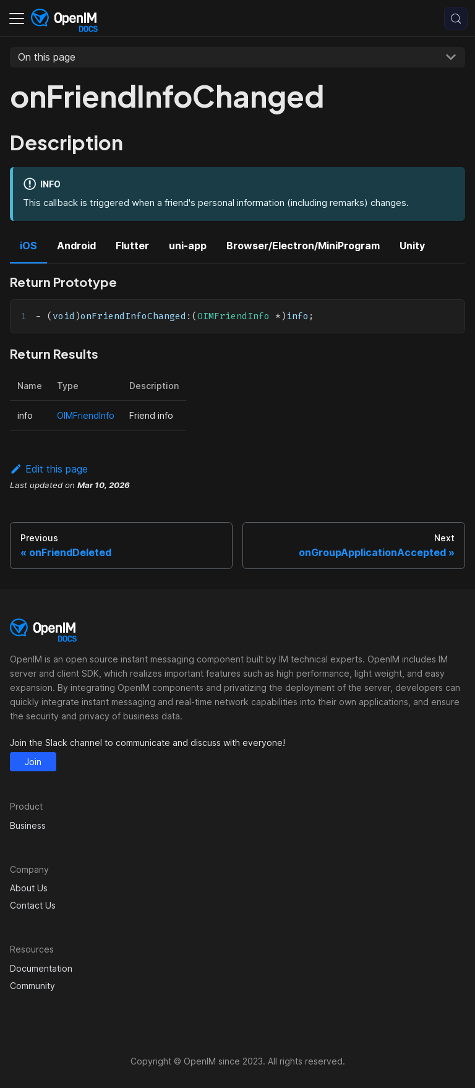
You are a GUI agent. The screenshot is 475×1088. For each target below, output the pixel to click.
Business (28, 825)
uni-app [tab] (188, 245)
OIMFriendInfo (85, 415)
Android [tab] (76, 245)
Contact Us (33, 905)
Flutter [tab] (132, 245)
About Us (29, 888)
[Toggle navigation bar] (16, 18)
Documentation (41, 968)
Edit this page (49, 469)
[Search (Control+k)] (456, 18)
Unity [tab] (412, 245)
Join (33, 761)
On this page (46, 57)
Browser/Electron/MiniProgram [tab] (303, 245)
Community (32, 985)
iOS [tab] (28, 245)
